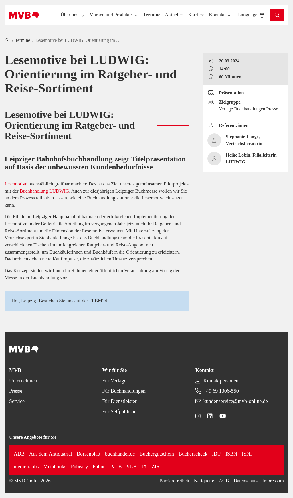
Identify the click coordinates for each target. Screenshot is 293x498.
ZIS (155, 466)
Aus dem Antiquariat (50, 454)
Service (17, 401)
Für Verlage (114, 381)
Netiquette (204, 480)
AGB (224, 480)
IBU (216, 454)
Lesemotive (16, 184)
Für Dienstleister (119, 401)
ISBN (231, 454)
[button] (152, 15)
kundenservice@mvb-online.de (235, 401)
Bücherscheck (193, 454)
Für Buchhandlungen (123, 391)
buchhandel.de (120, 454)
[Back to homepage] (24, 15)
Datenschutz (245, 480)
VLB (117, 466)
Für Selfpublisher (120, 411)
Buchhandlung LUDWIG (44, 191)
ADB (19, 454)
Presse (15, 391)
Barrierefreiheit (174, 480)
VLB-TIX (136, 466)
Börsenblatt (88, 454)
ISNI (247, 454)
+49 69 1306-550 (221, 391)
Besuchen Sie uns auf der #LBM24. (73, 300)
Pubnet (100, 466)
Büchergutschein (156, 454)
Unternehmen (23, 381)
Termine (22, 40)
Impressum (273, 480)
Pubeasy (79, 466)
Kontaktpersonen (221, 381)
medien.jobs (26, 466)
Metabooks (54, 466)
